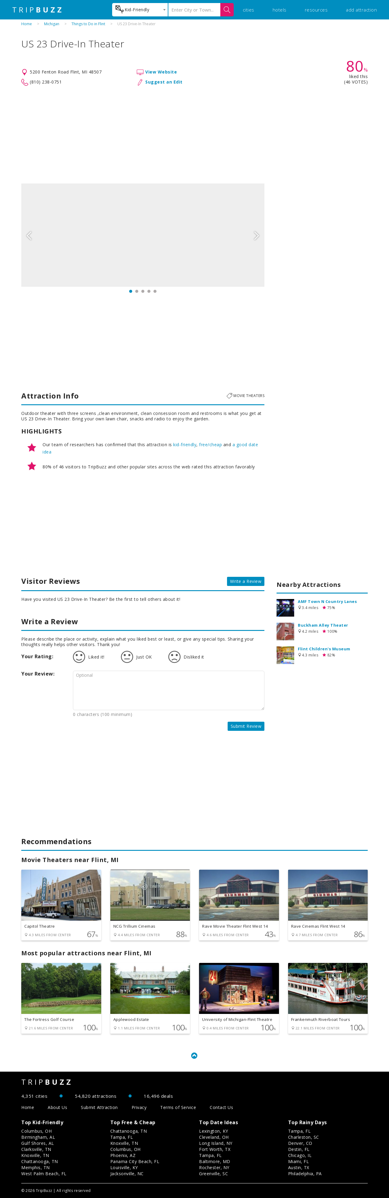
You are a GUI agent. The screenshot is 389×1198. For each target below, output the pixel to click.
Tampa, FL (121, 1137)
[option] (142, 235)
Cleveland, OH (214, 1137)
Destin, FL (299, 1149)
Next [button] (256, 235)
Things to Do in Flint (88, 23)
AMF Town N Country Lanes (327, 601)
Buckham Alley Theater (323, 625)
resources (316, 10)
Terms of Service (178, 1107)
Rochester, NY (214, 1167)
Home (26, 23)
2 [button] (136, 291)
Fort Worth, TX (214, 1149)
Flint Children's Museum (324, 649)
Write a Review (245, 581)
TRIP (38, 9)
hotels (280, 10)
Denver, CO (300, 1143)
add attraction (361, 10)
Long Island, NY (215, 1143)
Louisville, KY (124, 1167)
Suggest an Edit (164, 82)
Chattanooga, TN (39, 1161)
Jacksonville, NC (127, 1173)
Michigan (51, 23)
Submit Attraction (99, 1107)
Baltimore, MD (214, 1161)
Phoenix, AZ (123, 1155)
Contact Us (221, 1107)
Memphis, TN (35, 1167)
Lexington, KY (213, 1131)
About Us (57, 1107)
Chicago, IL (300, 1155)
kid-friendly (184, 444)
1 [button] (130, 291)
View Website (161, 72)
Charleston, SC (303, 1137)
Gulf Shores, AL (37, 1143)
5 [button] (155, 291)
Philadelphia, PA (305, 1173)
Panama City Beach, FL (135, 1161)
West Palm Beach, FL (44, 1173)
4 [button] (148, 291)
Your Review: (37, 674)
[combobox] (140, 9)
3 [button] (142, 291)
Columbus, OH (36, 1131)
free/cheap (210, 444)
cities (248, 10)
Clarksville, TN (36, 1149)
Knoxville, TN (35, 1155)
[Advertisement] (194, 134)
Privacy (139, 1107)
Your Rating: (37, 656)
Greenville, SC (213, 1173)
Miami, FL (298, 1161)
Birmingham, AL (38, 1137)
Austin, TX (298, 1167)
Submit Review (246, 726)
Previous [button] (28, 235)
